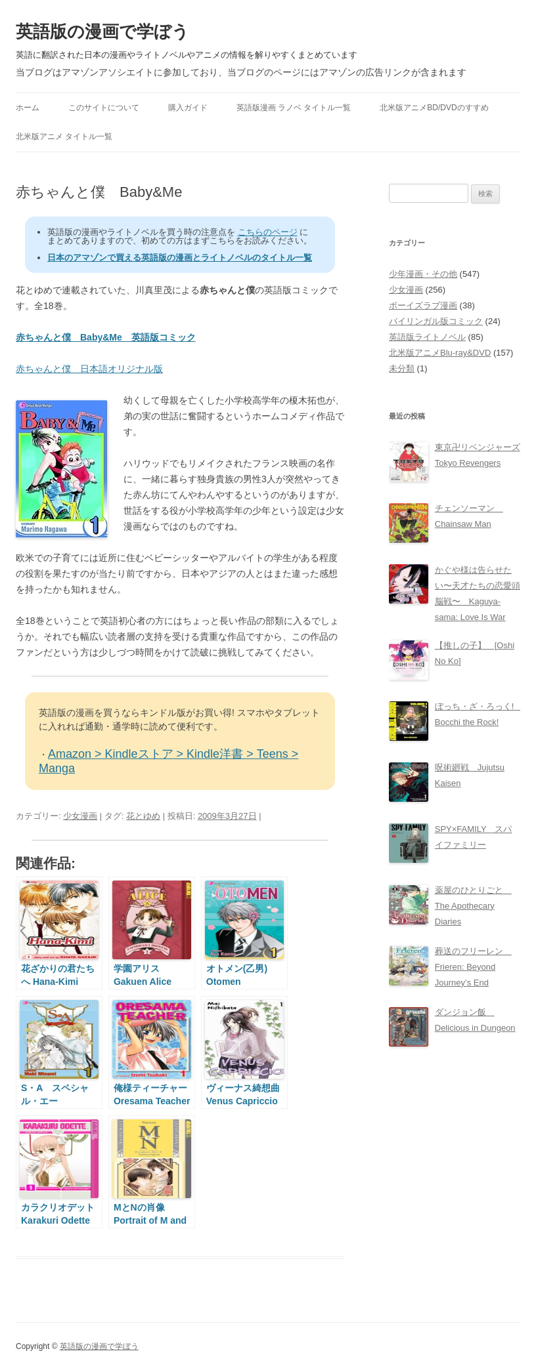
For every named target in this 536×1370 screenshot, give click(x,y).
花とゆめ (143, 816)
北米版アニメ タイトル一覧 (64, 136)
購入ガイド (188, 107)
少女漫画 (80, 816)
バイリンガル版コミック (436, 321)
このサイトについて (103, 107)
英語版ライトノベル (427, 337)
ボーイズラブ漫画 (423, 305)
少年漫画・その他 (423, 274)
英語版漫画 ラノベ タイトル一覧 (293, 107)
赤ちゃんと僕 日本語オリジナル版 (89, 368)
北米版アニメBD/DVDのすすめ (434, 107)
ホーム (27, 107)
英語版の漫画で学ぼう (102, 31)
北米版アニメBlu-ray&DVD (440, 353)
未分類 (401, 368)
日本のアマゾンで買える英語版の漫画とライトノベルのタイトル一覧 (179, 257)
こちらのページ (268, 232)
